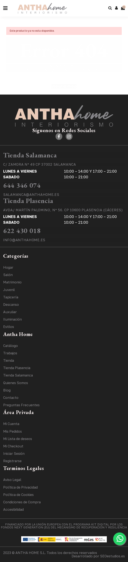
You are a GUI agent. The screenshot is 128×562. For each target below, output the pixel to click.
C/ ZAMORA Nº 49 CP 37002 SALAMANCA (39, 164)
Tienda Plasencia (28, 200)
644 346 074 (22, 185)
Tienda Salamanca (30, 155)
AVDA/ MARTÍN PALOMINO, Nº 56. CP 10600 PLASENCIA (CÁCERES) (63, 210)
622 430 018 (22, 230)
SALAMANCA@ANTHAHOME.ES (31, 194)
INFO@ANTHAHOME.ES (24, 240)
